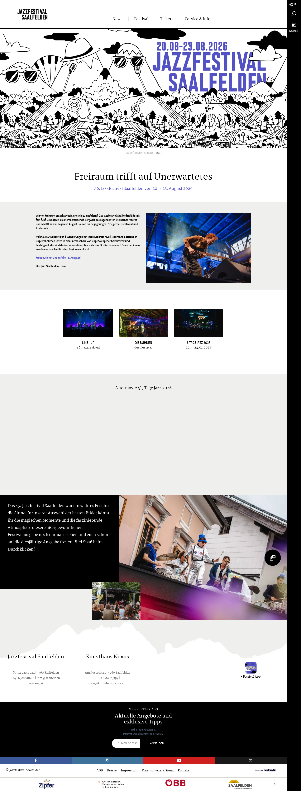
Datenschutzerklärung (158, 770)
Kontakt (183, 770)
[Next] (274, 784)
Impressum (129, 770)
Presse (112, 770)
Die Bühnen (143, 343)
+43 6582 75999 (107, 678)
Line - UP (88, 343)
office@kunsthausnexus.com (107, 683)
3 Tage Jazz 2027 (198, 343)
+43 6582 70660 (23, 678)
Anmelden (157, 743)
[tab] (294, 4)
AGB (100, 770)
